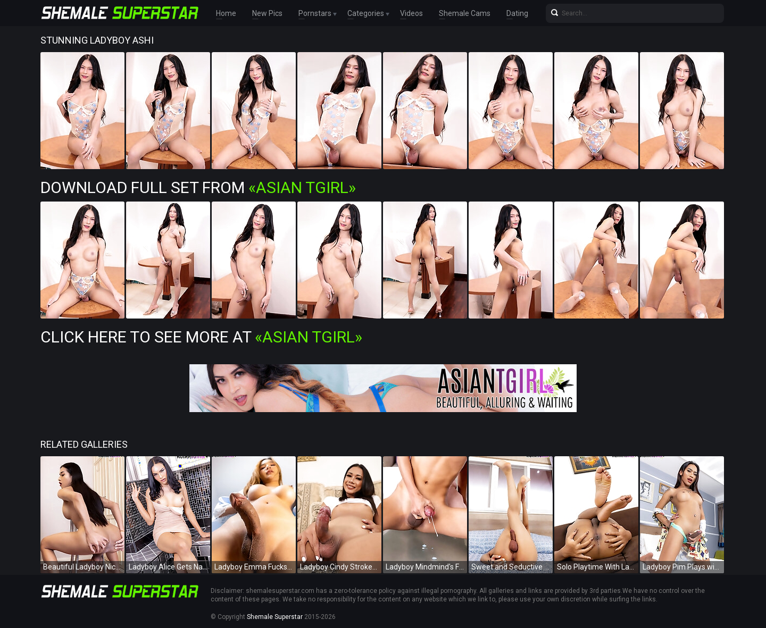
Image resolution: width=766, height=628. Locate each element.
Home (226, 13)
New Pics (267, 13)
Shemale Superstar (275, 617)
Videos (411, 13)
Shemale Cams (464, 13)
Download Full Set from (198, 187)
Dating (517, 13)
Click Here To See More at (201, 337)
